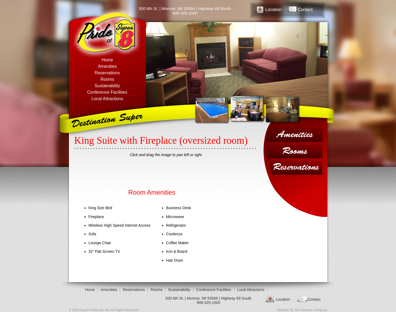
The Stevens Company (310, 310)
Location (273, 9)
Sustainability (107, 85)
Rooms (107, 79)
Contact (305, 9)
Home (107, 60)
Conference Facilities (107, 92)
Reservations (107, 73)
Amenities (107, 66)
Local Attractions (107, 98)
